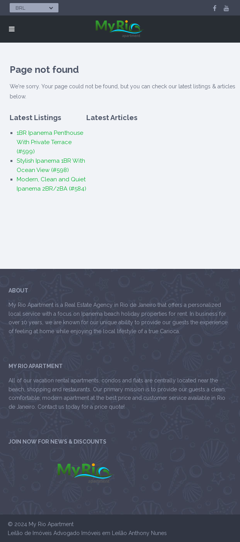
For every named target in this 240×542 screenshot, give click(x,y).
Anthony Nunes (148, 533)
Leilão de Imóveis (30, 533)
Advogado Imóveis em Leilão (90, 533)
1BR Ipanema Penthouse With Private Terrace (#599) (50, 142)
